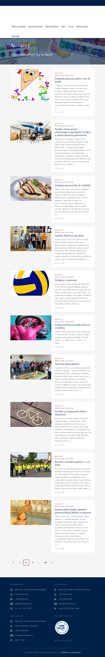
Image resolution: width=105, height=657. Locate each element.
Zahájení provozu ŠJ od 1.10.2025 (72, 185)
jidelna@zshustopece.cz (24, 635)
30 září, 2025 (59, 218)
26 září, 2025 (59, 263)
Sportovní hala (36, 25)
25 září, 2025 (59, 347)
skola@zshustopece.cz (23, 604)
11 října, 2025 (59, 112)
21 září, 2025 (59, 492)
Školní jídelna (51, 25)
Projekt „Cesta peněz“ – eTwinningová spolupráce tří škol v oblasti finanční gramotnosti (72, 132)
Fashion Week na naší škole (69, 235)
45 (45, 562)
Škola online (82, 25)
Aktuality (59, 73)
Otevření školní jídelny (67, 364)
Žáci (63, 25)
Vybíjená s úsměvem (66, 280)
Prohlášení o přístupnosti (70, 652)
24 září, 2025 (59, 394)
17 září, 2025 (59, 548)
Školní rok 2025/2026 (64, 75)
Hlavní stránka (19, 25)
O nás (71, 25)
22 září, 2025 (59, 445)
